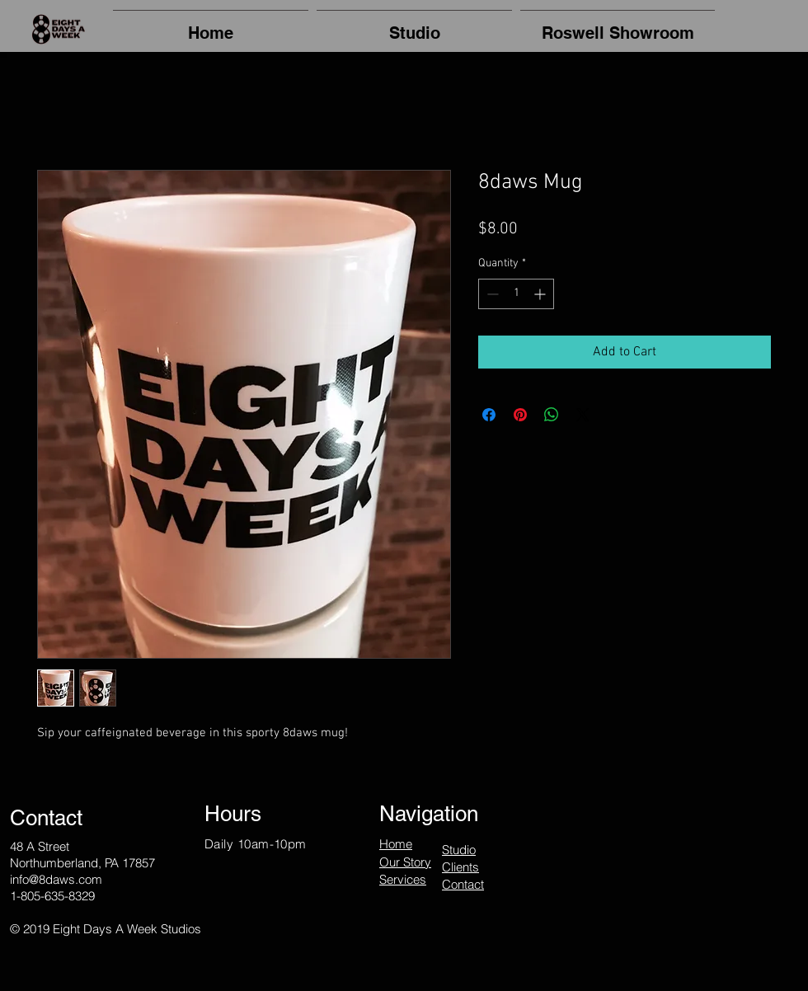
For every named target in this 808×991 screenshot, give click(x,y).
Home (395, 844)
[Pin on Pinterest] (520, 415)
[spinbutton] (516, 293)
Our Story (405, 862)
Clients (460, 867)
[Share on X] (583, 415)
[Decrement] (491, 293)
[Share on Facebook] (489, 415)
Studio (459, 849)
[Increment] (541, 293)
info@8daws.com (56, 879)
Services (402, 879)
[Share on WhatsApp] (551, 415)
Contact (463, 884)
